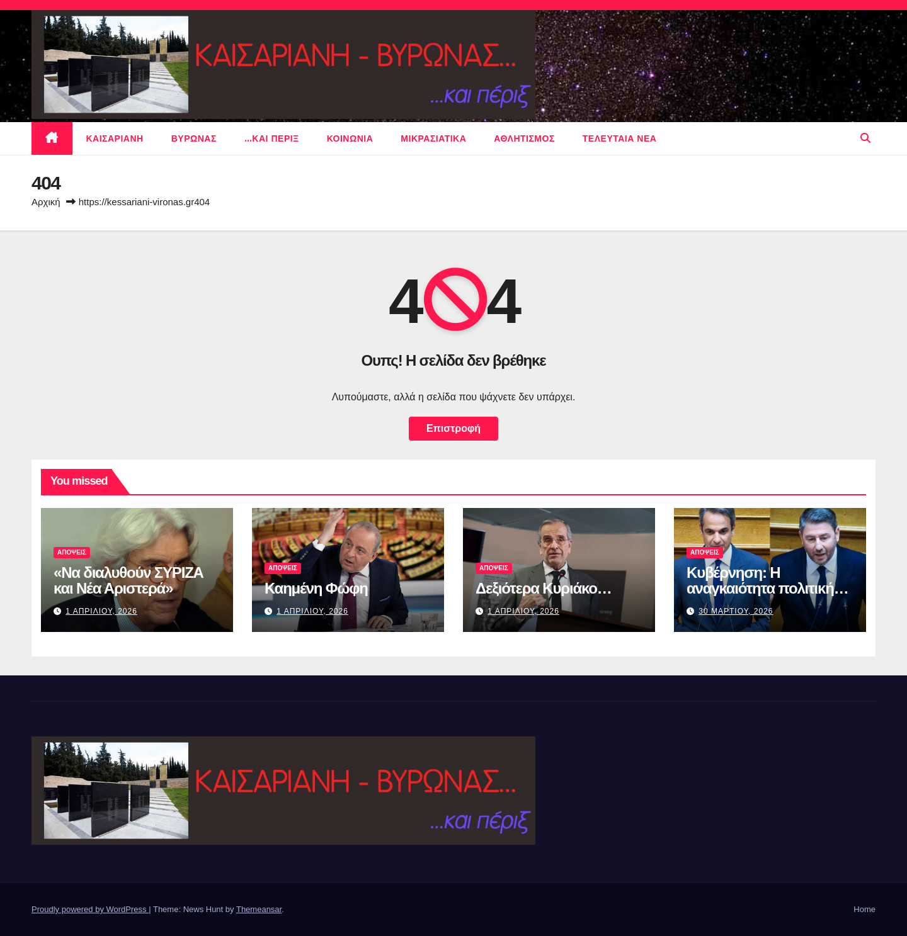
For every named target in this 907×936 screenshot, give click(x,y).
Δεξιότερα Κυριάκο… (544, 588)
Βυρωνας (194, 138)
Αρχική (45, 201)
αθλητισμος (524, 138)
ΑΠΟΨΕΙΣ (71, 552)
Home (864, 909)
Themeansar (259, 909)
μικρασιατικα (433, 138)
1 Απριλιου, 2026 (101, 611)
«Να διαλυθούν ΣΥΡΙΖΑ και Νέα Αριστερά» (128, 580)
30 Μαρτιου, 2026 (736, 611)
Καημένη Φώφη (316, 588)
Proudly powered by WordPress (90, 909)
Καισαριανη (115, 138)
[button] (865, 138)
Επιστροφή (453, 428)
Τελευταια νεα (620, 138)
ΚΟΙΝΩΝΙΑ (350, 138)
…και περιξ (271, 138)
